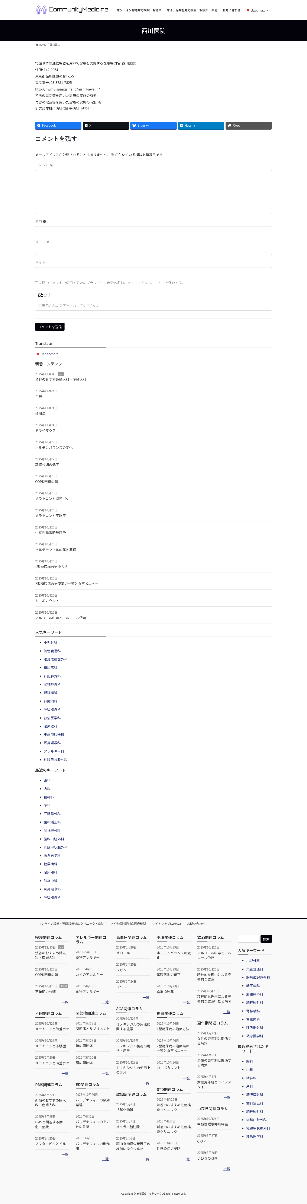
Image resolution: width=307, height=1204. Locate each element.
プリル (121, 986)
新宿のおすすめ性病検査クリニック (174, 1129)
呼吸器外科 (52, 709)
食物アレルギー (88, 991)
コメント (44, 165)
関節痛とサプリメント (93, 1028)
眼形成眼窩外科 (56, 659)
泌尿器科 (50, 726)
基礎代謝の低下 (47, 464)
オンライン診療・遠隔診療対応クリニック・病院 (71, 923)
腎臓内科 (50, 700)
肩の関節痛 (84, 1062)
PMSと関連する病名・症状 (49, 1124)
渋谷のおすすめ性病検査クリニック (174, 1107)
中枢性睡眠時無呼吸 (50, 532)
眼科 (47, 780)
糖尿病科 (50, 667)
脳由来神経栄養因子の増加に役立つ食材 (133, 1146)
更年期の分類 (45, 991)
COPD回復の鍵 (46, 481)
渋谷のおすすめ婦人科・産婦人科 (60, 379)
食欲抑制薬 (165, 991)
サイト (40, 262)
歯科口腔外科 (54, 838)
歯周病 (40, 413)
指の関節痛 (84, 1045)
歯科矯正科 (52, 822)
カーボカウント (47, 600)
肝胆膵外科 (52, 676)
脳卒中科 (50, 880)
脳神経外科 (52, 684)
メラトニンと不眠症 (50, 515)
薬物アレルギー (88, 957)
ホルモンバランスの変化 (54, 447)
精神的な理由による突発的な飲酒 (214, 977)
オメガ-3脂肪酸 (128, 1126)
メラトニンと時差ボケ (52, 498)
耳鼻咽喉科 (52, 742)
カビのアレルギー (89, 974)
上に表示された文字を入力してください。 (67, 305)
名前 (40, 221)
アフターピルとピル (50, 1143)
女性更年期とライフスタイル (214, 1084)
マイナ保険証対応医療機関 (128, 923)
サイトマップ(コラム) (166, 923)
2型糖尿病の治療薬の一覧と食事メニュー (66, 583)
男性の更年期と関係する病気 (214, 1062)
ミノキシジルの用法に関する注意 (133, 1026)
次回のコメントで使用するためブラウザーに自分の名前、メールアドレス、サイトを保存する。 (112, 282)
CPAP (201, 1141)
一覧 (64, 1002)
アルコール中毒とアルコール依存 (60, 617)
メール (42, 241)
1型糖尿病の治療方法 (51, 566)
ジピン (121, 969)
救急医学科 (52, 717)
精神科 (49, 797)
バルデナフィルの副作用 (93, 1146)
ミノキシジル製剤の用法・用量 (133, 1048)
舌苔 (38, 396)
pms (61, 374)
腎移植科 (50, 692)
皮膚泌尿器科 (54, 734)
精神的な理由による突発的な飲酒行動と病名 (214, 999)
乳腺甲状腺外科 (56, 759)
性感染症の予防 (169, 1148)
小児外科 (50, 642)
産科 (47, 805)
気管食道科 (52, 650)
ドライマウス (45, 430)
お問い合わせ (196, 923)
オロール (123, 952)
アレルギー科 (54, 751)
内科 (47, 788)
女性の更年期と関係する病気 (214, 1041)
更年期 (64, 986)
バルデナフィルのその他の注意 (93, 1124)
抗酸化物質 (124, 1109)
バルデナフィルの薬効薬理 (55, 549)
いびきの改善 (207, 1158)
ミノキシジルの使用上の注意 (133, 1070)
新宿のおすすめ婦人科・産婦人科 (50, 1102)
